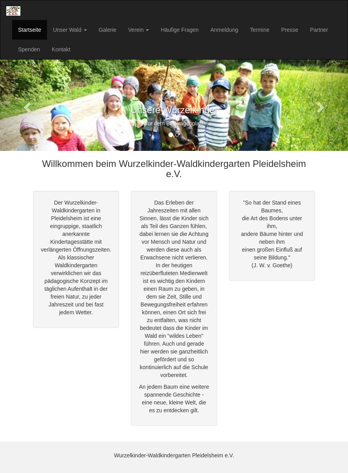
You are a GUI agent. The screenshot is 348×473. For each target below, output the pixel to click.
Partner (319, 30)
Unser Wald (70, 30)
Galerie (107, 30)
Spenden (29, 49)
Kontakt (61, 49)
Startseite (29, 30)
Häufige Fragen (180, 30)
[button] (26, 105)
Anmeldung (224, 30)
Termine (260, 30)
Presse (290, 30)
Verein (138, 30)
